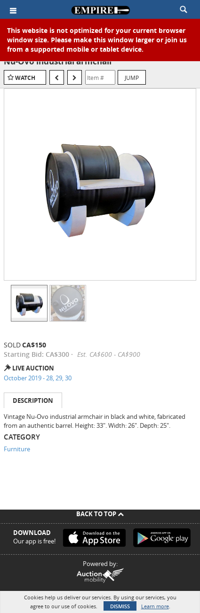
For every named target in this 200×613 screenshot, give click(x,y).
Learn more (155, 606)
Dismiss (120, 606)
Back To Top (100, 514)
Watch (25, 78)
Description (33, 400)
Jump (132, 77)
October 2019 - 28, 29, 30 (38, 378)
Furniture (17, 449)
